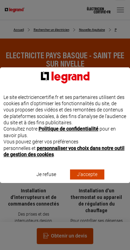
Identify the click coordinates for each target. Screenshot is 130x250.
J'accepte (87, 181)
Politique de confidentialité (68, 135)
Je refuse (46, 181)
